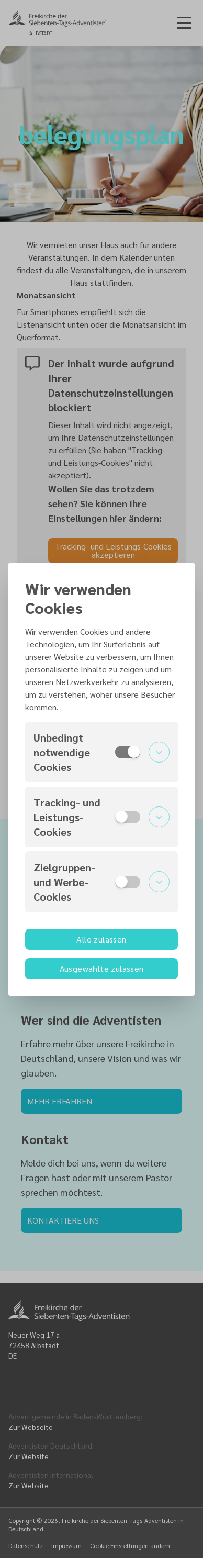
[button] (101, 752)
